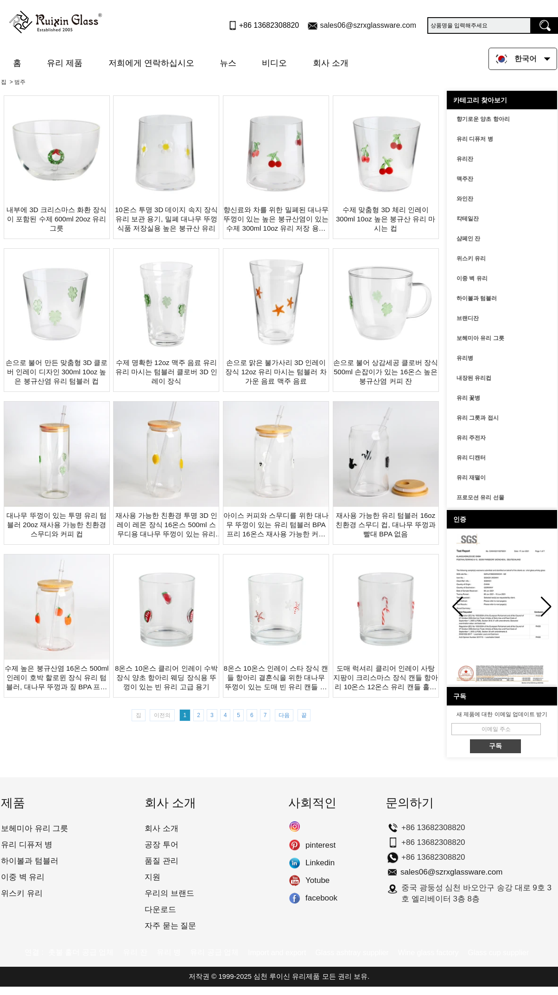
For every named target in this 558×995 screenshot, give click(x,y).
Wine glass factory (428, 953)
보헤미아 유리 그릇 (480, 338)
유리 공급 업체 (214, 952)
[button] (546, 607)
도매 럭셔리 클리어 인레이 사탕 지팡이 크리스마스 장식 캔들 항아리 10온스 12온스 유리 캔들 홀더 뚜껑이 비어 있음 (385, 678)
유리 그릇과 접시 (478, 418)
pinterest (294, 845)
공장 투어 (161, 844)
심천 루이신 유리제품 (287, 976)
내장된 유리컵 (474, 378)
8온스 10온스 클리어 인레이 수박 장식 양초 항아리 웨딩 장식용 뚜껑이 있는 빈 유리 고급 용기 (166, 677)
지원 (152, 877)
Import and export (277, 953)
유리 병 (169, 952)
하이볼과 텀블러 (477, 298)
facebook (294, 898)
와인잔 (465, 198)
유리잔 (465, 159)
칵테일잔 (468, 218)
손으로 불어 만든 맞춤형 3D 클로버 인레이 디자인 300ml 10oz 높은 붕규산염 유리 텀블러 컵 (57, 372)
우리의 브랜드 (169, 893)
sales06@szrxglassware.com (368, 25)
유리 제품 (64, 63)
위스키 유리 (471, 258)
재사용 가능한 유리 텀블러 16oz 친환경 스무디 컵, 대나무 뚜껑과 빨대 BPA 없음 (386, 524)
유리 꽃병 (468, 398)
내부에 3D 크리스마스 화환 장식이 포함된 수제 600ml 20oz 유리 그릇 (56, 219)
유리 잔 (135, 952)
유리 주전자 (471, 438)
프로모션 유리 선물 (480, 497)
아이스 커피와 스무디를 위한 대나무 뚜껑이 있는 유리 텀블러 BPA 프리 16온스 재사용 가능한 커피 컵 (276, 525)
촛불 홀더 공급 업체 (81, 952)
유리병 (465, 358)
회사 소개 (331, 63)
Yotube (294, 881)
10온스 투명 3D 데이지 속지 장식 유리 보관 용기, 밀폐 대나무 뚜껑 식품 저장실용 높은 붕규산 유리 (166, 219)
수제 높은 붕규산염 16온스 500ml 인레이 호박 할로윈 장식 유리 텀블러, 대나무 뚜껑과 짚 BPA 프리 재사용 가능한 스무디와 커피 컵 (56, 678)
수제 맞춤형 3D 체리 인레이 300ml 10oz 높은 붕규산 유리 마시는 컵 (385, 219)
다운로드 (160, 909)
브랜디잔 (468, 318)
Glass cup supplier (498, 953)
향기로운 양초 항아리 (483, 119)
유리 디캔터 (471, 457)
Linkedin (294, 863)
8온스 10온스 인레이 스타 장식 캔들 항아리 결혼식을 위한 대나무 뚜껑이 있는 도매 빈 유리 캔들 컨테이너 (276, 678)
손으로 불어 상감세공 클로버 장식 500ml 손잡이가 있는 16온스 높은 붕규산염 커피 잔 (385, 372)
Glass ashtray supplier (351, 953)
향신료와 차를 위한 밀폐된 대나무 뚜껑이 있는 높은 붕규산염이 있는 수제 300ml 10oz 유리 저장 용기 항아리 (276, 219)
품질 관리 (161, 860)
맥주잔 (465, 179)
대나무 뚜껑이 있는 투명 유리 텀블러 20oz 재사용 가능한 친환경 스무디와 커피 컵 (56, 524)
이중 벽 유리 (472, 278)
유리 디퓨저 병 (475, 139)
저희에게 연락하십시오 (151, 63)
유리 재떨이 (471, 477)
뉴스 (228, 63)
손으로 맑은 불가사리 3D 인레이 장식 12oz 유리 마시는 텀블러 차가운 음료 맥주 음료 (275, 372)
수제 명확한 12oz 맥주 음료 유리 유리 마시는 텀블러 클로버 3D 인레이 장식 (166, 372)
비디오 (274, 63)
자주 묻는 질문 (170, 925)
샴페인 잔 (468, 238)
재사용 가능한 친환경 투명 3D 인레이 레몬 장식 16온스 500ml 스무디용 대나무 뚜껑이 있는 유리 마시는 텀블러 (166, 525)
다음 (284, 715)
